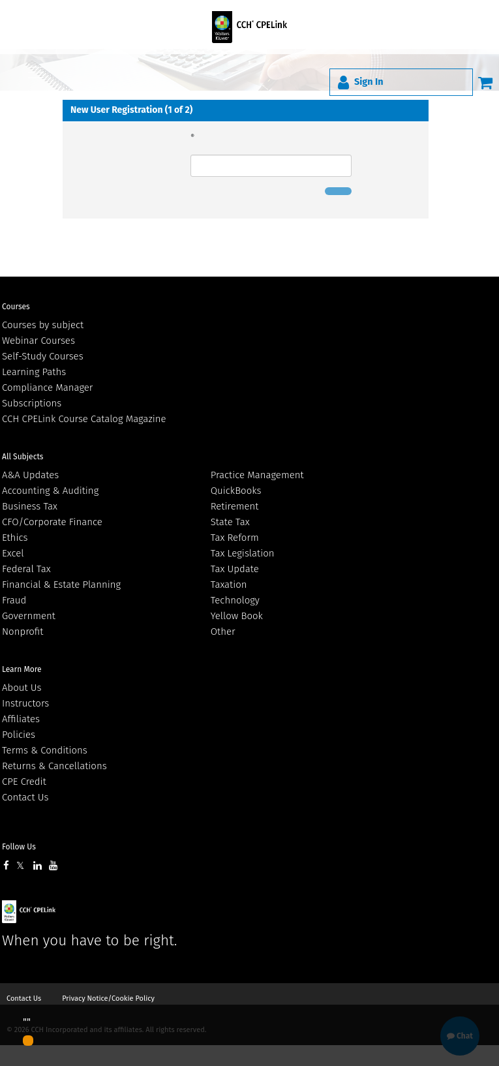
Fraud (14, 600)
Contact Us (25, 797)
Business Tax (29, 506)
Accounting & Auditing (50, 490)
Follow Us (19, 846)
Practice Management (257, 475)
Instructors (25, 703)
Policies (18, 734)
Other (223, 631)
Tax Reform (235, 537)
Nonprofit (22, 631)
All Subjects (22, 456)
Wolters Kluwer (73, 911)
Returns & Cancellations (54, 766)
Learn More (22, 669)
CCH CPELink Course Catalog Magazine (84, 419)
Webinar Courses (38, 340)
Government (28, 616)
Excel (13, 553)
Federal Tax (26, 569)
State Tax (230, 522)
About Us (21, 687)
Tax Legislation (243, 553)
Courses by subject (42, 325)
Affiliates (21, 719)
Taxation (229, 584)
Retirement (235, 506)
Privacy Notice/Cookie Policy (108, 998)
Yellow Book (237, 616)
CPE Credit (24, 781)
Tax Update (235, 569)
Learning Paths (34, 372)
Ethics (14, 537)
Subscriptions (31, 403)
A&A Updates (30, 475)
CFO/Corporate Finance (52, 522)
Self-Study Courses (42, 356)
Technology (235, 600)
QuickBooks (236, 490)
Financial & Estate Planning (61, 584)
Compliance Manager (47, 387)
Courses (16, 306)
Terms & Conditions (44, 750)
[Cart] (485, 82)
